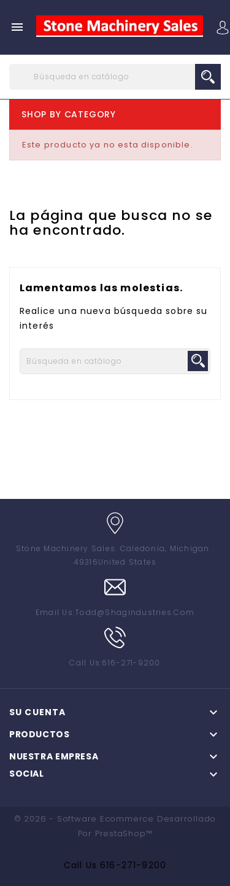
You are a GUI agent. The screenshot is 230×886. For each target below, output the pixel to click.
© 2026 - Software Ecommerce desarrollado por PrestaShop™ (115, 826)
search (208, 77)
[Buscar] (115, 77)
